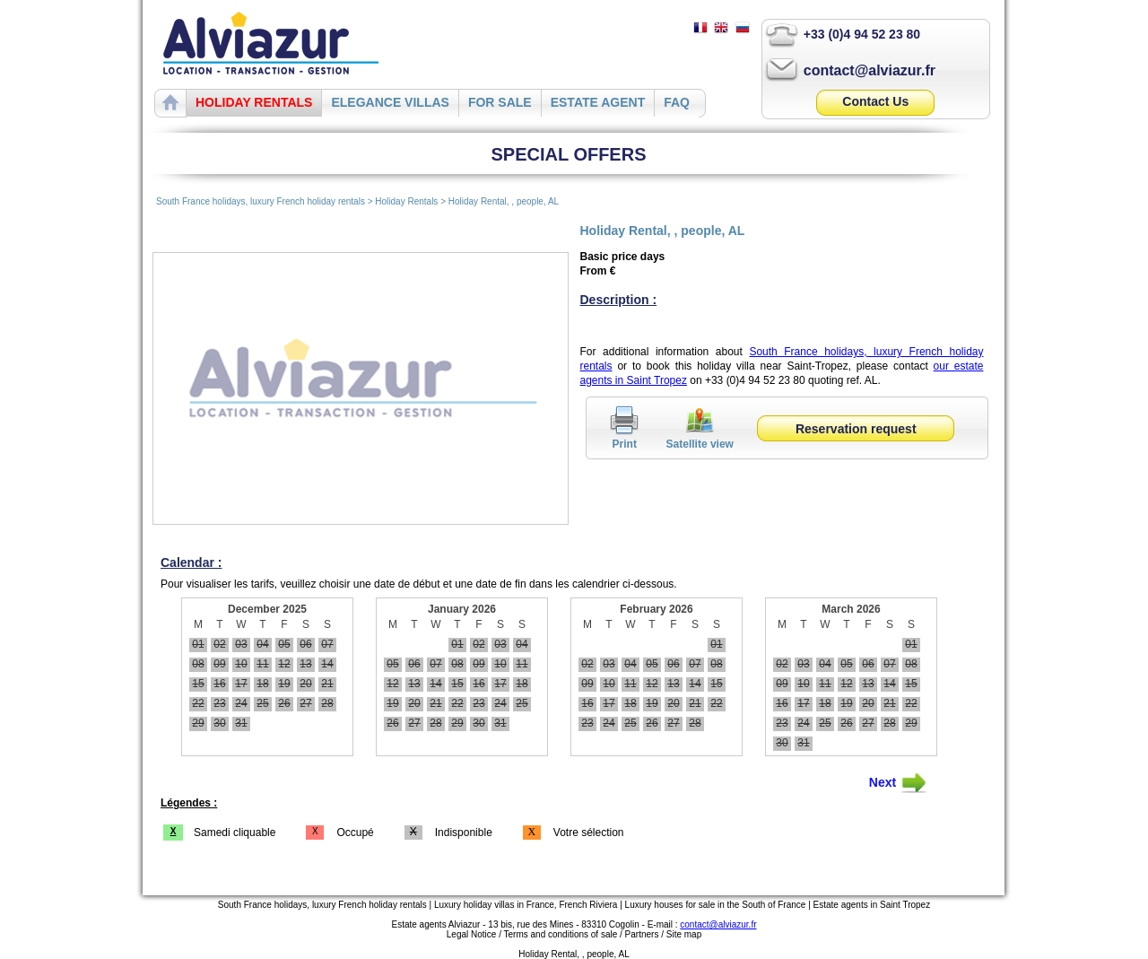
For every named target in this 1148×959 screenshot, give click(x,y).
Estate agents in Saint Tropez (872, 905)
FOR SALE (500, 102)
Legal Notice (472, 934)
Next (898, 783)
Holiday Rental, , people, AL (503, 201)
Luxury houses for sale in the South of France (715, 905)
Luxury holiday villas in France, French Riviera (526, 905)
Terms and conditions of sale (561, 934)
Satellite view (700, 437)
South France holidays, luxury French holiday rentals (260, 201)
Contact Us (875, 101)
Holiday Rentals (407, 201)
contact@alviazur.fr (869, 70)
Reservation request (856, 429)
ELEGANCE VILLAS (389, 102)
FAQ (677, 102)
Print (624, 437)
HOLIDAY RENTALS (254, 102)
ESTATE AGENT (598, 102)
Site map (683, 934)
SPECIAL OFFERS (569, 154)
